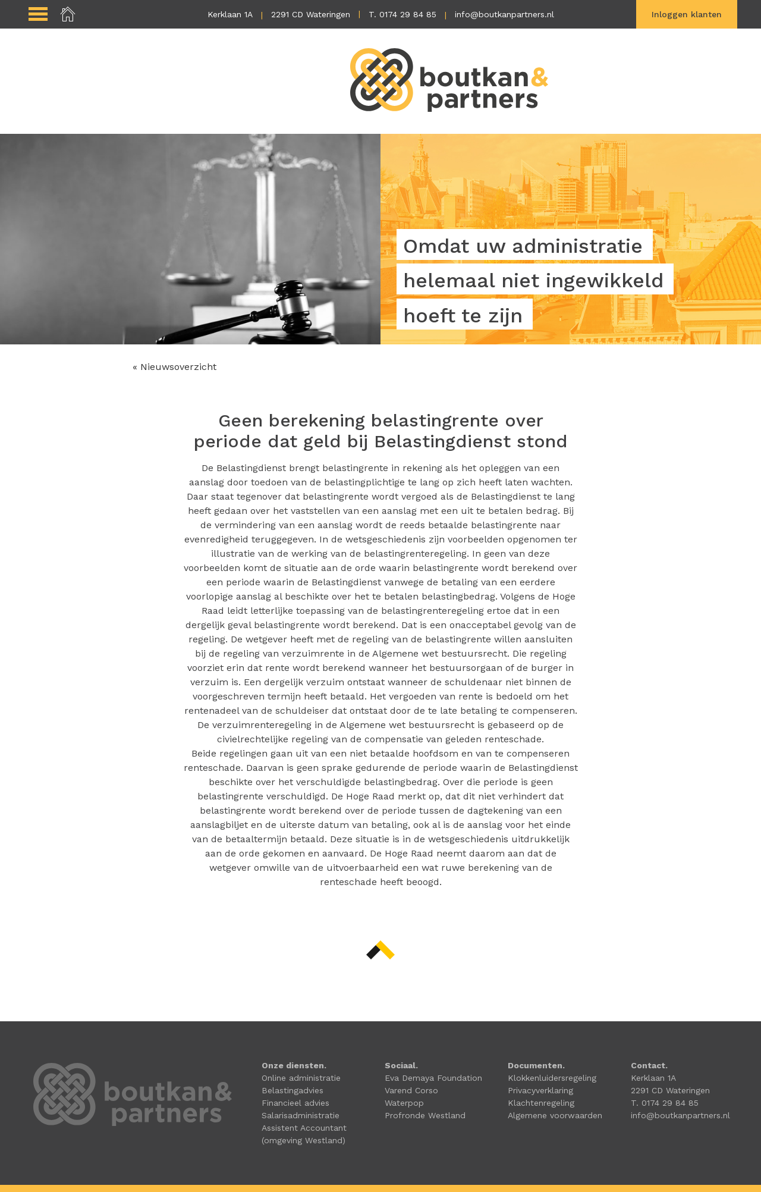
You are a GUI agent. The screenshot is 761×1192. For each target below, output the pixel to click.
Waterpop (404, 1103)
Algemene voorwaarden (555, 1115)
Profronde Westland (425, 1115)
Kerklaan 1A (230, 14)
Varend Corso (411, 1090)
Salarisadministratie (300, 1115)
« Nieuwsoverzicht (174, 366)
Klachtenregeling (541, 1103)
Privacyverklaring (540, 1090)
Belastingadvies (292, 1090)
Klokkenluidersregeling (552, 1078)
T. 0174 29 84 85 (402, 14)
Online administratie (301, 1078)
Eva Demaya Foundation (433, 1078)
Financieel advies (295, 1103)
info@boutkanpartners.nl (504, 14)
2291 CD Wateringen (310, 14)
